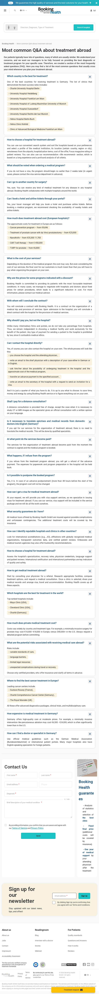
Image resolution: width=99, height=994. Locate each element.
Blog (37, 935)
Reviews (71, 951)
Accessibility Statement (11, 956)
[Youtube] (88, 964)
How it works (73, 946)
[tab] (49, 76)
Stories (37, 946)
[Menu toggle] (5, 10)
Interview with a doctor (44, 941)
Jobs (4, 941)
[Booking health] (49, 10)
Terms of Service (19, 828)
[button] (14, 10)
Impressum (6, 951)
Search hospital (83, 27)
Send (38, 836)
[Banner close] (96, 3)
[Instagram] (92, 964)
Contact (5, 946)
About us (5, 935)
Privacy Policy (37, 828)
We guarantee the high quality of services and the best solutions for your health (53, 3)
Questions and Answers (77, 941)
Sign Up (84, 896)
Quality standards (75, 935)
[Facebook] (84, 964)
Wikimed (38, 951)
